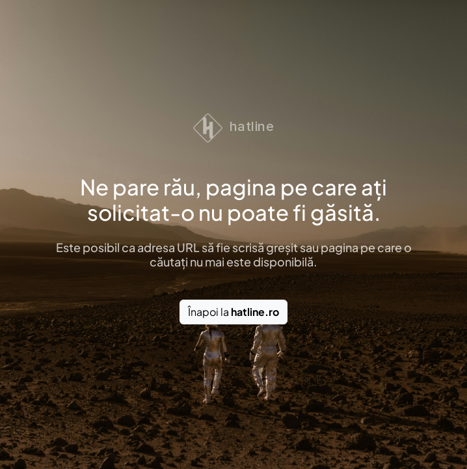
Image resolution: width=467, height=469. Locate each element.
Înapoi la (233, 312)
